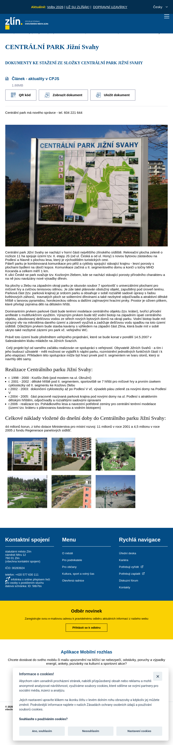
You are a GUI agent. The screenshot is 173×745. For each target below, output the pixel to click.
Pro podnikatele (72, 560)
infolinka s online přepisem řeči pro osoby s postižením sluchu (27, 581)
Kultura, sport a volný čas (78, 573)
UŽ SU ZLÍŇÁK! (77, 7)
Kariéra (123, 560)
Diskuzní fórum (128, 580)
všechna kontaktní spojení (22, 561)
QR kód (21, 94)
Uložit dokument (114, 94)
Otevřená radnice (73, 580)
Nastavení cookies (139, 731)
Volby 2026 (55, 7)
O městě (67, 553)
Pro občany (69, 566)
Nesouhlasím (90, 731)
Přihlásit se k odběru (87, 627)
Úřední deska (127, 553)
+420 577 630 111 (27, 574)
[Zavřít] (157, 676)
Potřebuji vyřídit (131, 566)
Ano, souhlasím (42, 731)
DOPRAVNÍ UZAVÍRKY (110, 7)
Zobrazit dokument (64, 94)
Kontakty (124, 587)
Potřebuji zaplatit (132, 573)
